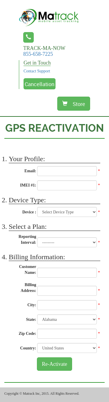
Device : (29, 212)
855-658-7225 (38, 54)
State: (31, 319)
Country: (28, 348)
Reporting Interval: (27, 239)
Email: (30, 171)
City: (31, 305)
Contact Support (37, 71)
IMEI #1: (28, 185)
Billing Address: (28, 288)
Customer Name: (27, 269)
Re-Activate (54, 364)
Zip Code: (27, 333)
